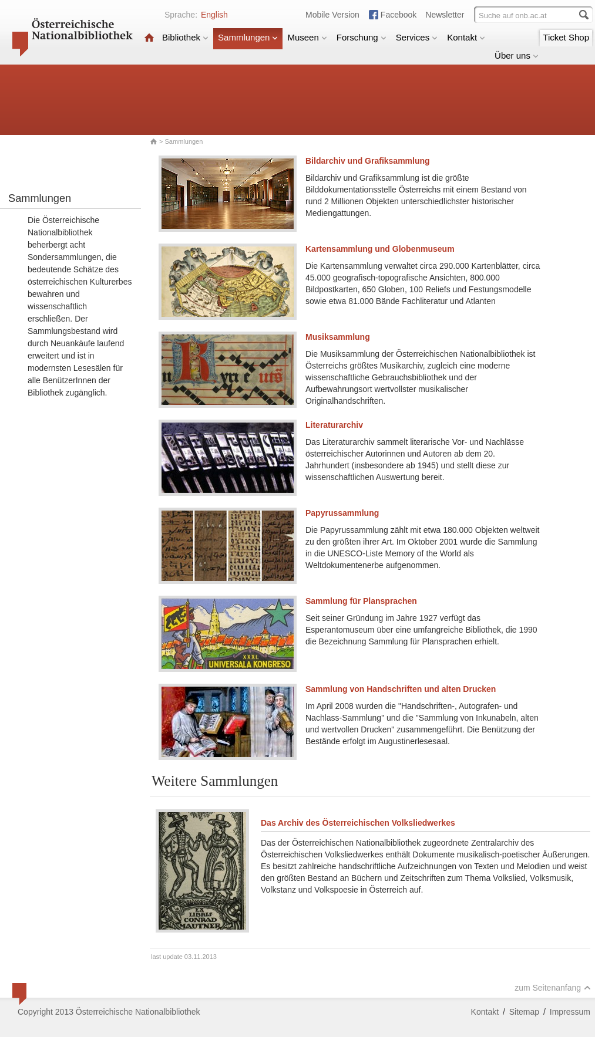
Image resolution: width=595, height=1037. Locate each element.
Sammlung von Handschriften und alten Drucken (400, 689)
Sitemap (524, 1011)
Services (417, 37)
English (214, 14)
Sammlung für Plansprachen (361, 601)
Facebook (398, 14)
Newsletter (444, 14)
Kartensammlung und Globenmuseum (380, 249)
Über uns (517, 55)
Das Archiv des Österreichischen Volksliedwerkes (358, 822)
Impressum (570, 1011)
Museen (307, 37)
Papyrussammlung (342, 513)
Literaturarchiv (334, 425)
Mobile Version (332, 14)
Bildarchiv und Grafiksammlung (367, 160)
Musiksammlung (337, 337)
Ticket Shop (566, 37)
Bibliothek (185, 37)
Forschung (361, 37)
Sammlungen (248, 37)
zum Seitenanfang (553, 987)
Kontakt (466, 37)
